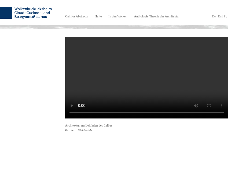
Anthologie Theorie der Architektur (156, 16)
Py (225, 16)
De (214, 16)
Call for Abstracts (76, 16)
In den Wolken (117, 16)
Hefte (98, 16)
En (220, 16)
